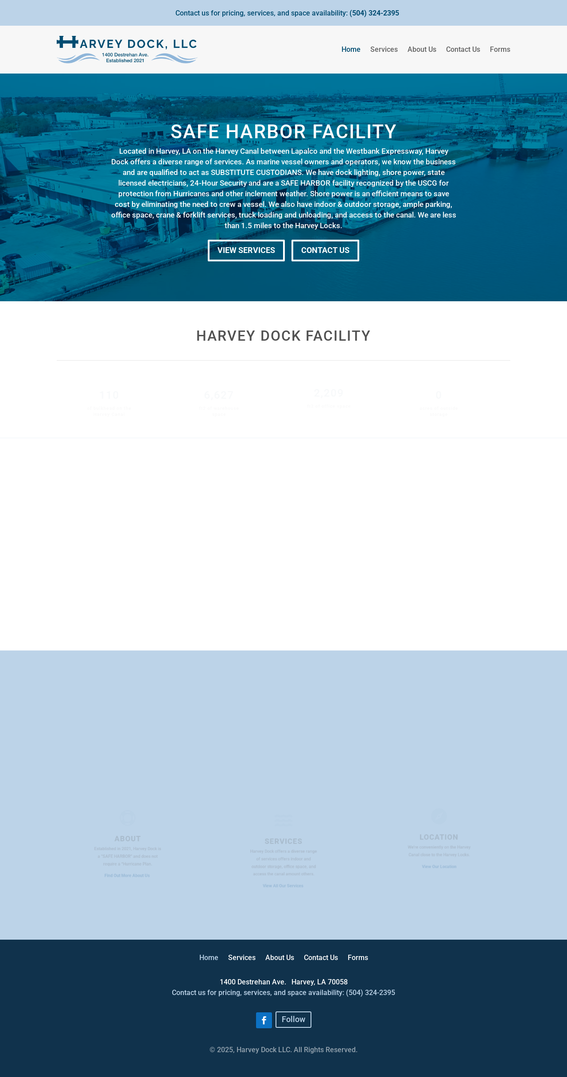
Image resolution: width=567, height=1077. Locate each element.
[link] (255, 982)
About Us (422, 49)
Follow (293, 1019)
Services (384, 49)
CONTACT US (325, 250)
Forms (500, 49)
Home (351, 49)
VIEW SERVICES (246, 250)
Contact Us (463, 49)
